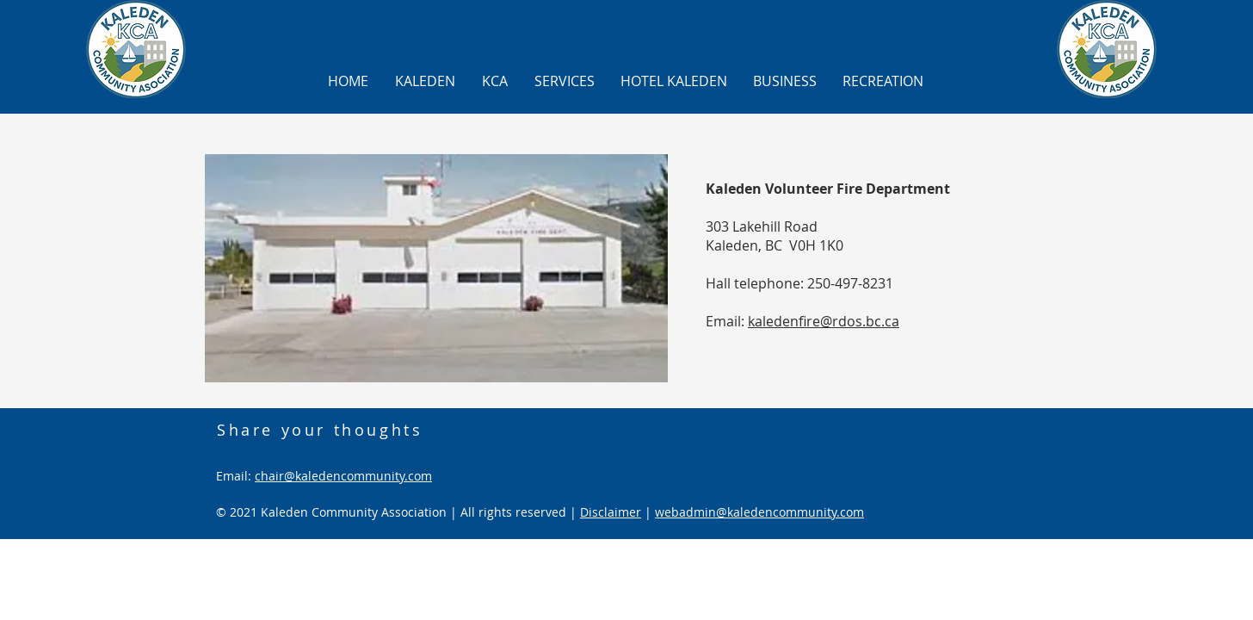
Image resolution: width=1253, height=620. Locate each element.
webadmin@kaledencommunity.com (759, 512)
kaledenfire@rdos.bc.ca (823, 321)
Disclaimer (610, 512)
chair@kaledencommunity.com (343, 476)
